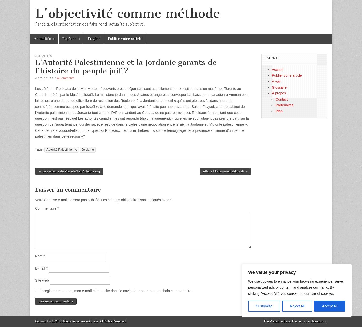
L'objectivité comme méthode (127, 13)
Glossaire (279, 87)
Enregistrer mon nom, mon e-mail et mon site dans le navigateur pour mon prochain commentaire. (115, 291)
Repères (69, 39)
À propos (279, 93)
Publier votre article (125, 39)
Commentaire (47, 208)
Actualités (42, 39)
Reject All (297, 306)
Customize (264, 306)
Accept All (329, 306)
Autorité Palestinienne (61, 149)
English (94, 39)
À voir (276, 81)
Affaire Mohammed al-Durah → (225, 171)
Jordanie (88, 149)
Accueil (277, 70)
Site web (42, 280)
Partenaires (285, 105)
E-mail (41, 268)
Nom (40, 256)
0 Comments (65, 78)
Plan (279, 111)
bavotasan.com (316, 321)
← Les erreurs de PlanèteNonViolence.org (69, 171)
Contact (282, 99)
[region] (296, 290)
